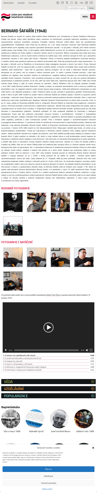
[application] (48, 327)
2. (22, 358)
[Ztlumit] (87, 350)
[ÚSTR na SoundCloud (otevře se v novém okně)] (81, 2)
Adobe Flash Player (54, 295)
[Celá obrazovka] (91, 350)
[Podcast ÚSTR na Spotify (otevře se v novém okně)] (76, 2)
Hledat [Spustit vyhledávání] (91, 8)
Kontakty (21, 2)
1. (19, 355)
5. (24, 367)
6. (22, 370)
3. (12, 361)
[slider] (46, 350)
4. (17, 364)
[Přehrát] (6, 350)
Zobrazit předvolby (48, 483)
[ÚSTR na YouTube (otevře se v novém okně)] (62, 2)
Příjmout (48, 469)
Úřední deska (9, 2)
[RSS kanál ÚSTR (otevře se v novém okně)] (86, 2)
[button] (93, 448)
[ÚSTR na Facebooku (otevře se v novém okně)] (58, 2)
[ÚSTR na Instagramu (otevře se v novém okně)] (71, 2)
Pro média (34, 2)
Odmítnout (48, 476)
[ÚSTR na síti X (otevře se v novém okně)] (67, 2)
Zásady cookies (47, 489)
